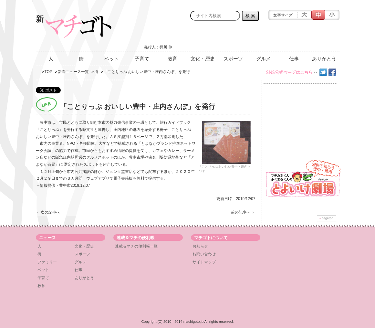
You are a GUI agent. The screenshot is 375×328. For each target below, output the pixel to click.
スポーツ (233, 58)
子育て (142, 58)
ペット (111, 58)
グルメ (263, 58)
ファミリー (47, 262)
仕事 (294, 58)
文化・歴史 (203, 58)
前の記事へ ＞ (243, 212)
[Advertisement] (263, 38)
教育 (172, 58)
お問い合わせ (204, 254)
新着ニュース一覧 (73, 71)
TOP (48, 71)
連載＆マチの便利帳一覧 (136, 246)
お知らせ (200, 246)
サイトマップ (204, 262)
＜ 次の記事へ (48, 212)
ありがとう (324, 58)
